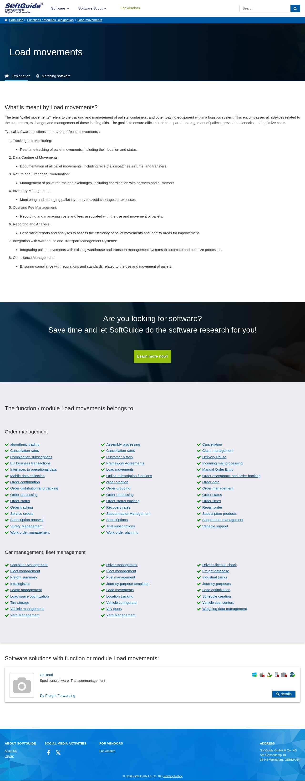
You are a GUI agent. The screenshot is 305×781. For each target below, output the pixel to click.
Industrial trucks (214, 577)
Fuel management (120, 577)
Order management (217, 488)
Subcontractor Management (128, 514)
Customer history (119, 457)
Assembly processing (123, 444)
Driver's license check (219, 565)
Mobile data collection (27, 476)
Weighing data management (224, 609)
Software (58, 8)
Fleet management (25, 571)
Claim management (217, 451)
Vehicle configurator (122, 602)
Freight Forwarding (60, 696)
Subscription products (219, 514)
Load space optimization (29, 596)
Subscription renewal (26, 520)
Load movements (89, 20)
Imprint (9, 756)
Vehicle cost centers (218, 602)
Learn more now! (152, 356)
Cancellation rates (24, 451)
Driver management (122, 565)
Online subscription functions (129, 476)
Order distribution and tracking (34, 488)
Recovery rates (118, 507)
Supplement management (222, 520)
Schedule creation (216, 596)
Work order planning (122, 533)
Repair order (212, 507)
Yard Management (24, 615)
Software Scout (90, 8)
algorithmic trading (25, 444)
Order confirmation (25, 482)
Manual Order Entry (218, 470)
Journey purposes (216, 584)
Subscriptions (117, 520)
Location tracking (119, 596)
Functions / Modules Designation (50, 20)
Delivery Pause (214, 457)
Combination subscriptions (31, 457)
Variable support (215, 526)
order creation (117, 482)
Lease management (26, 590)
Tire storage (19, 602)
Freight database (215, 571)
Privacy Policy (173, 776)
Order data (210, 482)
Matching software (56, 76)
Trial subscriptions (120, 526)
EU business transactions (30, 463)
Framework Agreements (125, 463)
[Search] (295, 8)
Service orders (21, 514)
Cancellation (212, 444)
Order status (212, 495)
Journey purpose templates (127, 584)
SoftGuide (16, 20)
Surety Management (26, 526)
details (286, 694)
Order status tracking (122, 501)
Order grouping (118, 488)
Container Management (29, 565)
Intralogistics (20, 584)
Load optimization (216, 590)
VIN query (114, 609)
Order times (211, 501)
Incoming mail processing (222, 463)
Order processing (24, 495)
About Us (11, 751)
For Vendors (130, 8)
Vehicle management (27, 609)
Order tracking (21, 507)
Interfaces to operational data (33, 470)
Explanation (21, 76)
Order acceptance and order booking (231, 476)
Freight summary (23, 577)
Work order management (30, 533)
